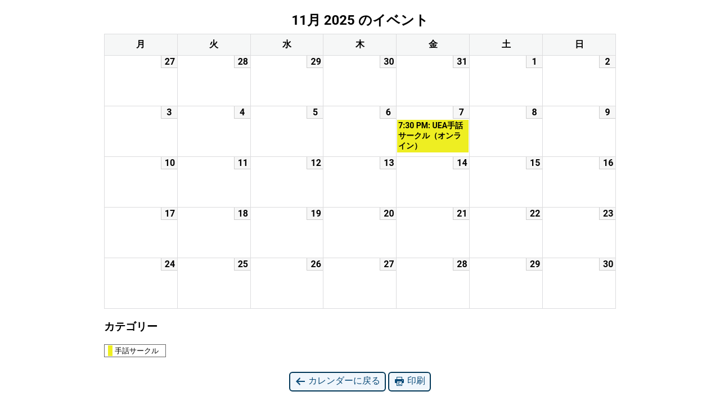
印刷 (409, 381)
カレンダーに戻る (337, 381)
